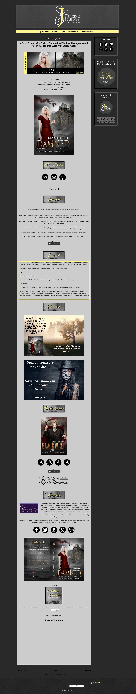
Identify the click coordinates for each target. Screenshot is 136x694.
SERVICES (55, 32)
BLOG (63, 32)
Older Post (88, 671)
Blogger (71, 690)
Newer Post (21, 671)
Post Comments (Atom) (58, 674)
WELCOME (45, 32)
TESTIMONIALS (73, 32)
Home (55, 671)
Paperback (54, 189)
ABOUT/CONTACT (87, 32)
